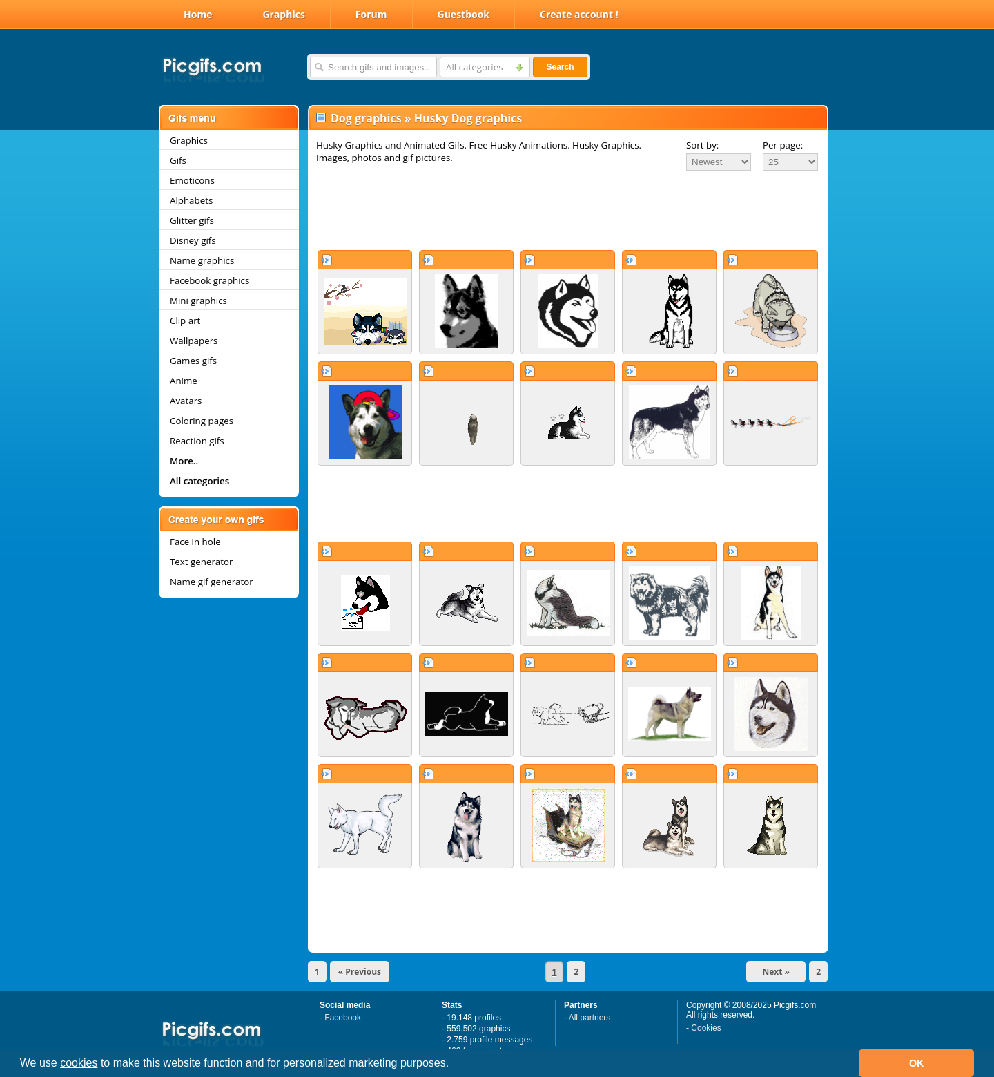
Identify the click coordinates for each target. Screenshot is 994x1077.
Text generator (201, 561)
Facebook (342, 1017)
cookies (78, 1063)
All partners (590, 1017)
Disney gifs (193, 240)
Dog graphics (366, 118)
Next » (776, 972)
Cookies (706, 1028)
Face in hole (195, 541)
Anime (183, 380)
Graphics (283, 14)
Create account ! (579, 14)
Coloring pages (201, 420)
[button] (454, 1064)
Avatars (186, 400)
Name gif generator (211, 581)
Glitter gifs (192, 220)
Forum (371, 14)
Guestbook (464, 14)
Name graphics (202, 260)
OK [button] (916, 1063)
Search (560, 67)
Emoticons (192, 180)
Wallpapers (193, 340)
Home (198, 14)
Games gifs (193, 360)
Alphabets (191, 200)
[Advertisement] (568, 210)
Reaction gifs (197, 441)
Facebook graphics (209, 280)
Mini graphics (198, 300)
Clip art (185, 320)
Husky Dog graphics (468, 118)
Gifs (178, 160)
